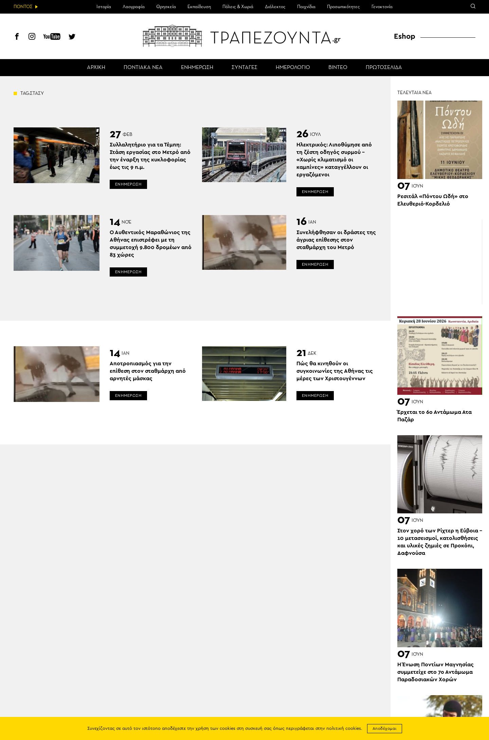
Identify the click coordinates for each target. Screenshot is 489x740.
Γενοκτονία (382, 6)
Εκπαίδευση (199, 6)
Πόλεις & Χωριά (237, 6)
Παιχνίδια (306, 6)
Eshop (404, 36)
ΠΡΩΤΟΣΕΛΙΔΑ (384, 67)
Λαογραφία (134, 6)
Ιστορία (103, 6)
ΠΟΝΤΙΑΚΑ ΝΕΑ (143, 67)
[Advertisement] (439, 261)
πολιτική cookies (343, 728)
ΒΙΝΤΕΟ (337, 67)
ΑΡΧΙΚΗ (96, 67)
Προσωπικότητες (343, 6)
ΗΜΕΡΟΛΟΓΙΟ (293, 67)
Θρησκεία (166, 6)
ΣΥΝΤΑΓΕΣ (244, 67)
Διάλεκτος (275, 6)
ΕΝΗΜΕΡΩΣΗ (197, 67)
